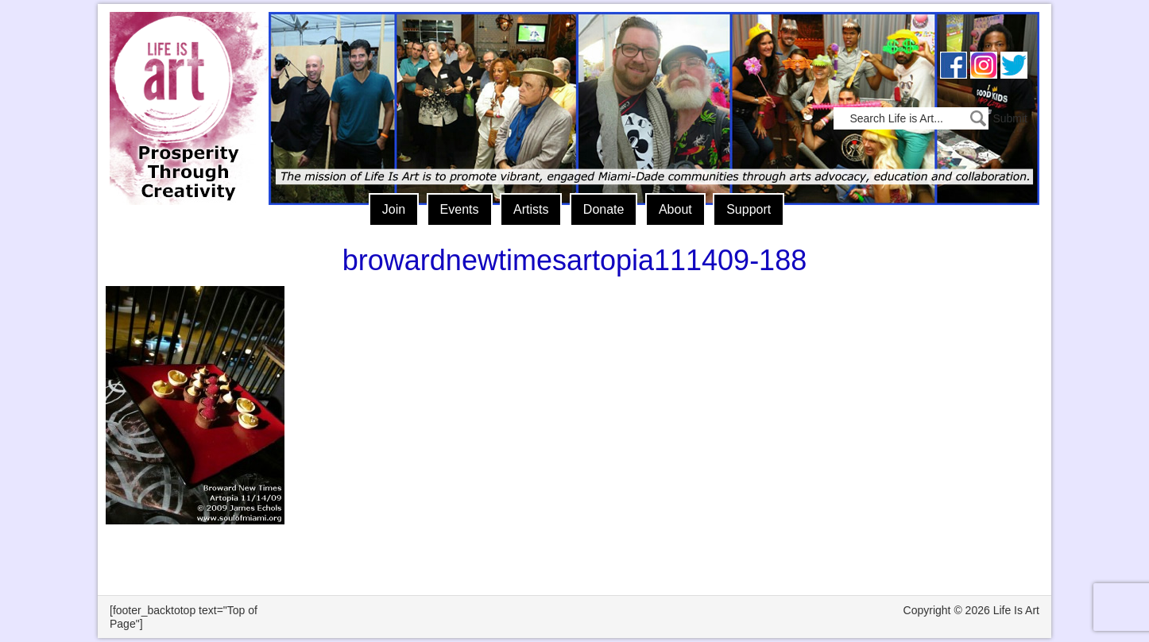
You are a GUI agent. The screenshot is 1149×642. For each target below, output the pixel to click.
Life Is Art (183, 85)
